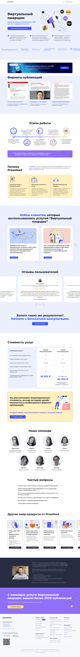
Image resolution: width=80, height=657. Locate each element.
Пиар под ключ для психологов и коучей (56, 622)
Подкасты (66, 632)
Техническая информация (40, 652)
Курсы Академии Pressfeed (70, 630)
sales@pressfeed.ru (7, 625)
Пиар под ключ (39, 623)
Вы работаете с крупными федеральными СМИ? (33, 500)
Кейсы (65, 634)
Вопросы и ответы (68, 636)
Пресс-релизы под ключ (55, 627)
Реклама (37, 630)
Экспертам (66, 621)
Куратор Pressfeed (39, 635)
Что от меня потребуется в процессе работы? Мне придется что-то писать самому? (38, 494)
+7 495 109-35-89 (6, 624)
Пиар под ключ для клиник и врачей (56, 625)
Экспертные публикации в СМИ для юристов (42, 638)
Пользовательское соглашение (27, 649)
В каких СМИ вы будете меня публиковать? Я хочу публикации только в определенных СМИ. (37, 489)
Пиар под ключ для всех (55, 619)
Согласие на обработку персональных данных (29, 650)
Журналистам (67, 619)
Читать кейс (14, 257)
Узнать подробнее (15, 547)
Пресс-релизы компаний (55, 640)
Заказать (65, 67)
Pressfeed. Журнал (68, 627)
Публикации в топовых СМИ (56, 634)
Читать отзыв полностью (40, 299)
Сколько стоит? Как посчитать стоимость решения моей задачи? (38, 485)
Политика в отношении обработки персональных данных (47, 649)
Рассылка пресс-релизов (55, 642)
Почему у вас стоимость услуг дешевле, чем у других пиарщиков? (38, 497)
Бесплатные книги (68, 628)
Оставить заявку (18, 417)
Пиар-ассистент (39, 621)
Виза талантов (53, 632)
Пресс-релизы (39, 625)
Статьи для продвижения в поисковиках (41, 627)
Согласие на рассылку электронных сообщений (50, 650)
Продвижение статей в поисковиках (54, 630)
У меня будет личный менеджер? (28, 503)
